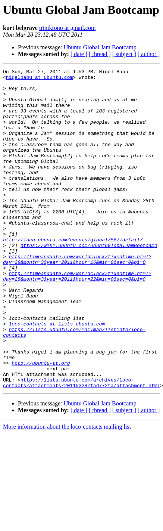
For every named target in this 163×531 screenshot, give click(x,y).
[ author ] (149, 54)
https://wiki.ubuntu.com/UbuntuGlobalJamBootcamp (89, 281)
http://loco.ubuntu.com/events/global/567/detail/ (72, 274)
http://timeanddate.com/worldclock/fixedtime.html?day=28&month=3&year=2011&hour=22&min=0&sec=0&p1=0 (77, 318)
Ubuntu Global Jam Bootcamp (100, 47)
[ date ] (78, 54)
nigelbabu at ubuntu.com (39, 79)
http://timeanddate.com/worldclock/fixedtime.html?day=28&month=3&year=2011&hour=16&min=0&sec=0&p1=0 (77, 298)
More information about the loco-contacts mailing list (67, 490)
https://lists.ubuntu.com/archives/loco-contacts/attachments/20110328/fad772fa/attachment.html (81, 446)
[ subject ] (124, 54)
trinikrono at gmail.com (67, 28)
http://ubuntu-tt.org (41, 422)
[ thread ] (100, 54)
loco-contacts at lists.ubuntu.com (57, 375)
